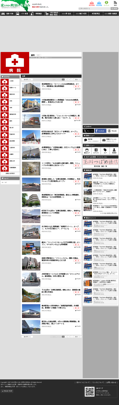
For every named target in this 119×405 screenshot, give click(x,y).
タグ (105, 153)
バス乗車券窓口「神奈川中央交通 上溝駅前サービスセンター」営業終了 (105, 190)
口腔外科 (8, 149)
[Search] (114, 8)
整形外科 (8, 95)
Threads (114, 131)
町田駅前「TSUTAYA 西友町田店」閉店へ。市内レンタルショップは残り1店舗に (105, 175)
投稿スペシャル (109, 140)
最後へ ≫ (78, 79)
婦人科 (7, 129)
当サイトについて (83, 382)
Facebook (101, 131)
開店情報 (92, 2)
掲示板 (91, 140)
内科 (6, 109)
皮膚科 (7, 155)
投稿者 (114, 153)
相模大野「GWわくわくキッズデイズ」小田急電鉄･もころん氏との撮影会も (104, 182)
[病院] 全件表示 (10, 173)
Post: (78, 88)
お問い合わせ (111, 382)
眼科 (6, 122)
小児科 (7, 82)
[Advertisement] (51, 33)
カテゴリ (96, 153)
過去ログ (87, 153)
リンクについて (98, 382)
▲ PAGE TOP (7, 391)
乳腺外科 (8, 135)
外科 (6, 102)
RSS (115, 2)
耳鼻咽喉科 (8, 169)
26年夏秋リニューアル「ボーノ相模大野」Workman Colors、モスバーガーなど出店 (105, 199)
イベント (106, 2)
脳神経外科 (8, 115)
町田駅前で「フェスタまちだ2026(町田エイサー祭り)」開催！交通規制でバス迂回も (105, 207)
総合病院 (8, 142)
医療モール (8, 89)
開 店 (77, 86)
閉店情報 (99, 2)
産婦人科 (8, 162)
